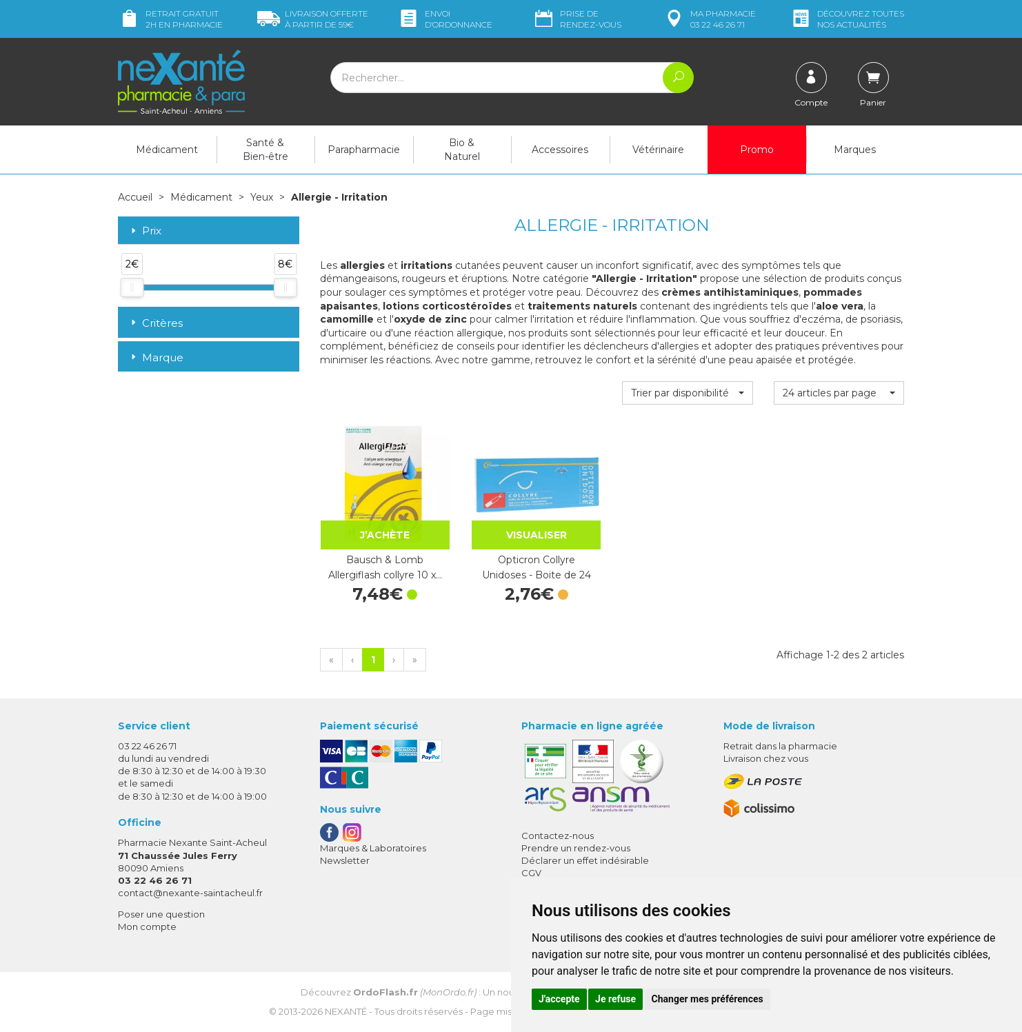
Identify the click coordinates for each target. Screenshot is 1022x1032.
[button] (687, 393)
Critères (155, 323)
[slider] (131, 287)
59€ (312, 19)
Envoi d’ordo (444, 19)
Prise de (576, 19)
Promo (757, 149)
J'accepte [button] (559, 998)
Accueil (135, 197)
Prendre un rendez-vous (575, 847)
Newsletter (345, 860)
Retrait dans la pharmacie (780, 745)
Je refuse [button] (615, 998)
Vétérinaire (658, 149)
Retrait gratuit (170, 19)
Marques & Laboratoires (373, 847)
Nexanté (346, 1011)
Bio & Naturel (462, 149)
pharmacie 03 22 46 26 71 (709, 19)
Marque (155, 357)
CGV (531, 872)
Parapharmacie (364, 149)
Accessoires (560, 149)
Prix (144, 231)
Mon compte (147, 926)
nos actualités (847, 19)
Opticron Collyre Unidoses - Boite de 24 (536, 567)
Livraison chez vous (765, 758)
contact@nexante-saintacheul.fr (190, 893)
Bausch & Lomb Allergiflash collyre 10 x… (385, 567)
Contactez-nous (557, 835)
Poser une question (161, 914)
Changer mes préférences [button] (707, 998)
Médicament (167, 149)
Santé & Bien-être (265, 149)
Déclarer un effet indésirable (585, 860)
